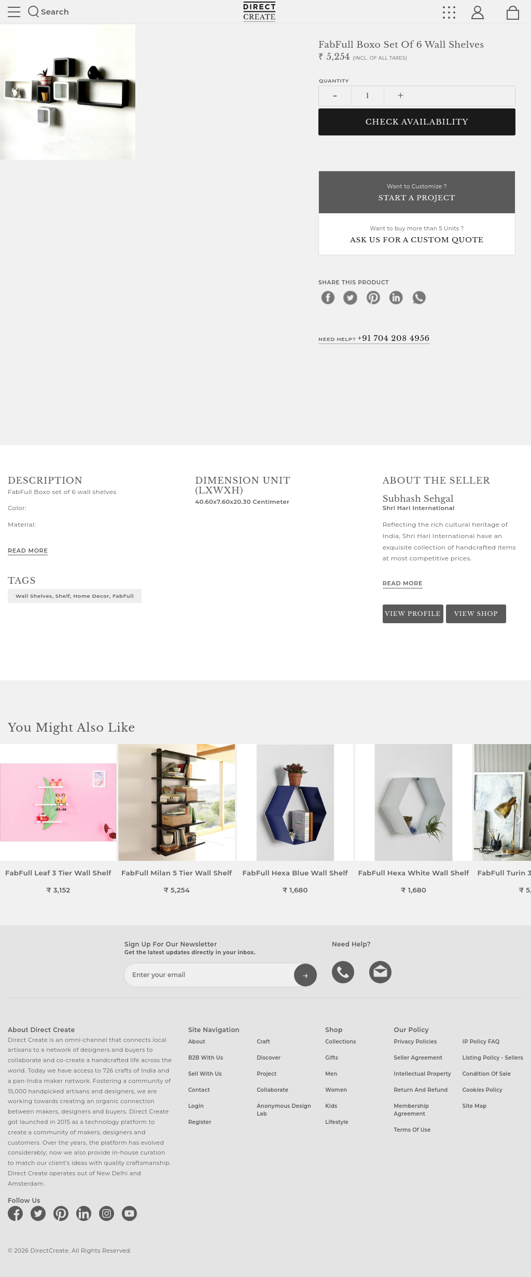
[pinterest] (373, 297)
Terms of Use (412, 1130)
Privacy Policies (415, 1041)
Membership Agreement (411, 1110)
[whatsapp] (419, 297)
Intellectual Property (422, 1073)
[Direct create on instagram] (108, 1213)
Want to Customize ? (417, 193)
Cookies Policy (482, 1090)
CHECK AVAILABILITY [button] (417, 122)
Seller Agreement (418, 1057)
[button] (519, 819)
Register (200, 1122)
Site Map (474, 1106)
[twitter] (350, 297)
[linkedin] (396, 297)
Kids (331, 1106)
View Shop (476, 613)
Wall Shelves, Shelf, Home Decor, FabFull (75, 596)
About (196, 1041)
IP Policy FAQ (481, 1041)
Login (196, 1106)
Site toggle (14, 12)
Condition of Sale (487, 1073)
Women (336, 1090)
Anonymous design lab (284, 1110)
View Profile (413, 613)
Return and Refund (421, 1090)
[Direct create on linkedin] (85, 1213)
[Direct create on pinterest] (62, 1213)
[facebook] (327, 297)
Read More (28, 550)
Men (331, 1073)
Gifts (331, 1057)
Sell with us (205, 1073)
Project (266, 1073)
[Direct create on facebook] (17, 1213)
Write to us (381, 971)
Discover (269, 1057)
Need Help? (374, 338)
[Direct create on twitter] (40, 1213)
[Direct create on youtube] (131, 1213)
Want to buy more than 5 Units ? (417, 235)
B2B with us (205, 1057)
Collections (340, 1041)
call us (344, 971)
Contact (199, 1090)
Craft (263, 1041)
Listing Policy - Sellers (493, 1057)
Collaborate (272, 1090)
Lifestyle (336, 1122)
